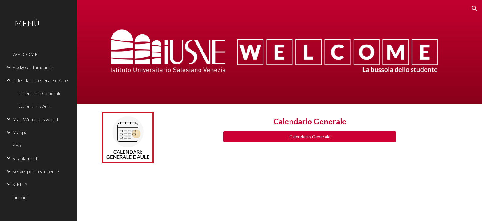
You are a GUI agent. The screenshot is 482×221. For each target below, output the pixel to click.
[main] (309, 121)
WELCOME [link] (25, 54)
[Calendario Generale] (309, 137)
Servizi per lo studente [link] (35, 171)
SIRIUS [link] (19, 184)
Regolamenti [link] (25, 158)
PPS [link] (16, 145)
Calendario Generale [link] (40, 93)
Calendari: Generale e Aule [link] (40, 80)
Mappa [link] (19, 132)
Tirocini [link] (19, 197)
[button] (474, 8)
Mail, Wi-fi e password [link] (35, 119)
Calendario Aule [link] (34, 106)
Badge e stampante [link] (32, 67)
